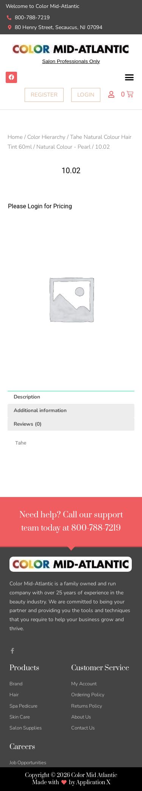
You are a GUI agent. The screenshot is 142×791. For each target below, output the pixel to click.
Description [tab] (27, 396)
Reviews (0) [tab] (28, 424)
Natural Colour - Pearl (63, 147)
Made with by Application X (71, 782)
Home (15, 137)
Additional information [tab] (40, 410)
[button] (129, 77)
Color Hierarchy (46, 137)
